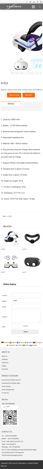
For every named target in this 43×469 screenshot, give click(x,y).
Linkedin (33, 2)
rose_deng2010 (11, 444)
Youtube (37, 2)
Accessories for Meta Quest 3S (11, 380)
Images (4, 366)
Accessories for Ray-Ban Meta (11, 383)
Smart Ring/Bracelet (8, 389)
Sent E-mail (14, 95)
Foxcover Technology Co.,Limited (22, 463)
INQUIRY (28, 95)
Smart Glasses (6, 386)
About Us (4, 356)
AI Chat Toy (5, 393)
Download (5, 369)
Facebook (27, 2)
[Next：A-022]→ (7, 216)
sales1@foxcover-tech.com (15, 441)
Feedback (5, 359)
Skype (40, 2)
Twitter (30, 2)
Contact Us (5, 362)
